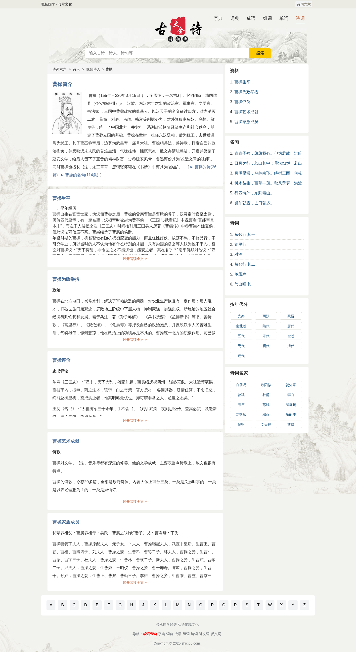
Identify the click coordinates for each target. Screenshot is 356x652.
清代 (290, 346)
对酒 (238, 254)
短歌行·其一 (244, 234)
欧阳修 (266, 385)
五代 (241, 336)
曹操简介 (62, 84)
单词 (283, 18)
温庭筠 (291, 405)
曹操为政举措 (65, 279)
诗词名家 (239, 373)
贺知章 (291, 385)
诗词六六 (304, 4)
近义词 (204, 634)
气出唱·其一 (244, 284)
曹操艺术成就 (65, 441)
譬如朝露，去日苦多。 (254, 203)
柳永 (266, 415)
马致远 (241, 415)
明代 (266, 346)
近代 (241, 356)
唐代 (290, 326)
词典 (234, 18)
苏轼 (266, 405)
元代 (241, 346)
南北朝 (241, 326)
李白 (290, 395)
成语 (251, 18)
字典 (218, 18)
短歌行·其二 (244, 264)
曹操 (290, 425)
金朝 (290, 336)
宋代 (266, 336)
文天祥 (266, 425)
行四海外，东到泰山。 (254, 193)
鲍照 (241, 425)
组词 (267, 18)
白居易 (241, 385)
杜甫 (266, 395)
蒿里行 (240, 244)
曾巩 (241, 395)
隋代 (266, 326)
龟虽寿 (240, 274)
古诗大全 (178, 28)
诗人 (76, 69)
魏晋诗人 (93, 69)
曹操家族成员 (65, 522)
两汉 (266, 316)
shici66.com (191, 643)
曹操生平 (61, 198)
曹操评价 (61, 360)
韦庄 (241, 405)
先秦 (241, 316)
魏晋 (290, 316)
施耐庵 (291, 415)
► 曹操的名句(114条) (79, 175)
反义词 (216, 634)
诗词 (300, 18)
